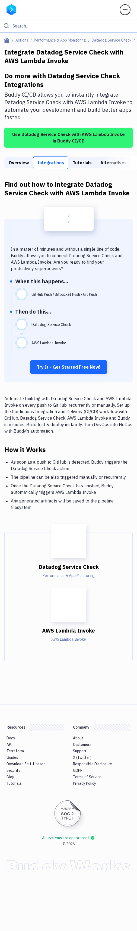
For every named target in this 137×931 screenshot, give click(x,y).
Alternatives (113, 162)
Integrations (50, 162)
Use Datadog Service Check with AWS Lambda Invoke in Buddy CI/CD (68, 138)
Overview (19, 162)
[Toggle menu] (125, 9)
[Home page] (7, 40)
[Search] (72, 26)
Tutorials (82, 162)
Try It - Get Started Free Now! (68, 367)
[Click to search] (68, 25)
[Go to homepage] (11, 9)
